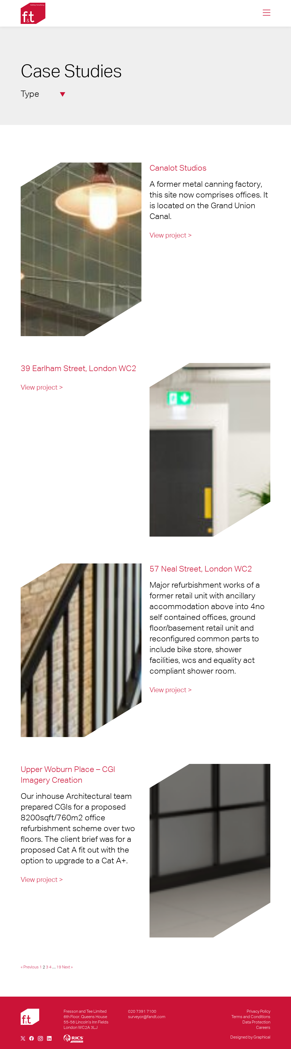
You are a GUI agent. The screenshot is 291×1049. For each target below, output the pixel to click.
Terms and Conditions (250, 1016)
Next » (67, 967)
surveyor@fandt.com (146, 1016)
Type (43, 94)
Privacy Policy (258, 1011)
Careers (263, 1027)
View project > (171, 235)
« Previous (30, 967)
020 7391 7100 (142, 1011)
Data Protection (256, 1022)
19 (58, 967)
